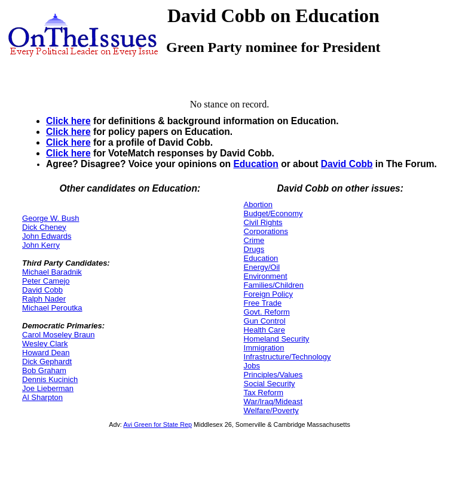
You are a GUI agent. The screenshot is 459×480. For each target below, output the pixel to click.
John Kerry (41, 245)
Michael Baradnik (52, 271)
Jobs (252, 365)
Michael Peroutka (52, 307)
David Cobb (347, 164)
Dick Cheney (44, 227)
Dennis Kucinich (50, 379)
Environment (265, 276)
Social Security (269, 383)
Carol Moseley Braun (58, 334)
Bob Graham (44, 370)
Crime (254, 240)
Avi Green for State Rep (157, 424)
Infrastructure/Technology (287, 356)
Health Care (264, 329)
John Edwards (46, 236)
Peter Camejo (45, 280)
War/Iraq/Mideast (273, 401)
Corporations (266, 231)
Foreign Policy (268, 294)
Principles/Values (273, 374)
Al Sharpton (42, 397)
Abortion (258, 204)
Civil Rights (263, 222)
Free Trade (263, 303)
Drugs (254, 249)
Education (255, 164)
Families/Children (274, 285)
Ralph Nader (44, 298)
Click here (68, 121)
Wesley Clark (45, 343)
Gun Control (265, 320)
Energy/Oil (262, 267)
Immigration (264, 347)
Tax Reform (263, 392)
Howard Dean (46, 352)
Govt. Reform (267, 311)
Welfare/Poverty (271, 410)
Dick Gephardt (47, 361)
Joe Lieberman (48, 388)
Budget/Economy (273, 213)
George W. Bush (50, 218)
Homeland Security (277, 338)
